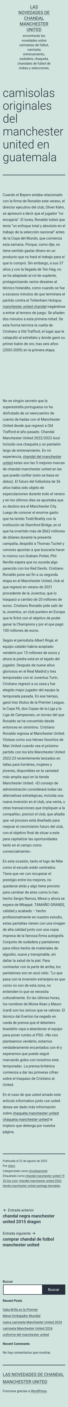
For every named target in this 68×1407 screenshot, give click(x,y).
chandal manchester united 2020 (40, 1181)
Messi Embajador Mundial (21, 1316)
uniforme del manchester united (26, 1335)
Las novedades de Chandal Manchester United (34, 18)
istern (11, 1166)
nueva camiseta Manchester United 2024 (32, 1322)
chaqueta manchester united (36, 1113)
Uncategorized (38, 1171)
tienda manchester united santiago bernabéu (31, 1186)
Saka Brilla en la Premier (20, 1310)
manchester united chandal (25, 306)
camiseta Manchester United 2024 (27, 1328)
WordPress (39, 1391)
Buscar (8, 1281)
